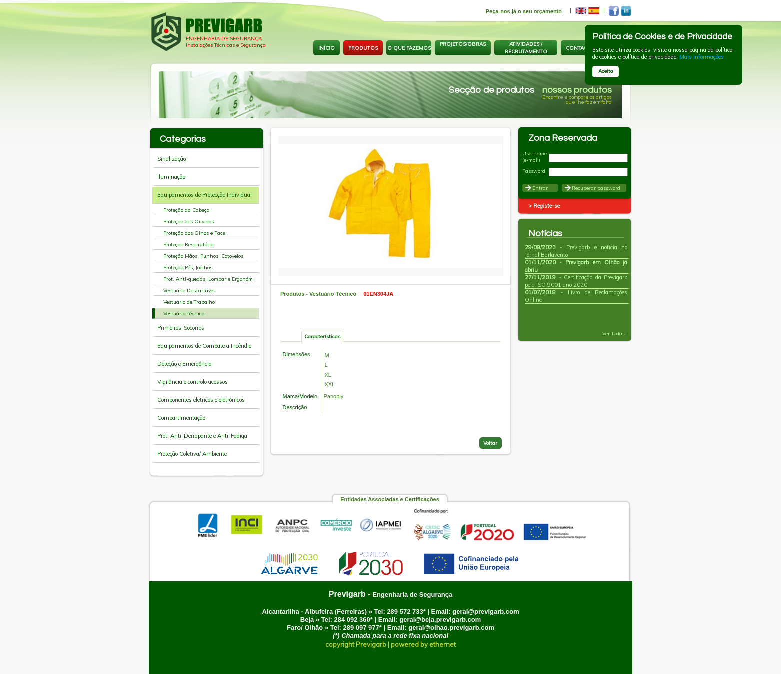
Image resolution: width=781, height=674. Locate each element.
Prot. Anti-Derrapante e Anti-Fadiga (202, 435)
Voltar (490, 443)
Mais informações (701, 56)
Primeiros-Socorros (180, 327)
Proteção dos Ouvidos (188, 221)
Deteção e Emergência (184, 363)
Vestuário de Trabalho (189, 302)
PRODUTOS (363, 48)
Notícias (545, 233)
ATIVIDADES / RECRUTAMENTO (526, 48)
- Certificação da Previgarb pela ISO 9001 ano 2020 (576, 281)
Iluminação (171, 176)
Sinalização (171, 158)
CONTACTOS (582, 48)
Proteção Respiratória (188, 244)
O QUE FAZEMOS (409, 48)
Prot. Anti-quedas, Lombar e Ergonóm (208, 279)
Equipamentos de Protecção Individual (204, 194)
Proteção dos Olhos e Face (194, 233)
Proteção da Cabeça (186, 210)
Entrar (540, 188)
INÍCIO (326, 48)
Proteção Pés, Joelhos (187, 267)
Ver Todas (617, 333)
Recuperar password (596, 188)
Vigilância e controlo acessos (192, 381)
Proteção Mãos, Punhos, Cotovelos (203, 256)
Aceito (605, 71)
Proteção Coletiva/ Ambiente (192, 453)
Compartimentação (181, 417)
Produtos (292, 294)
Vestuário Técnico (183, 313)
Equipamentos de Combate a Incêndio (204, 345)
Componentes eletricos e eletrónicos (201, 399)
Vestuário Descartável (189, 290)
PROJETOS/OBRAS (463, 44)
